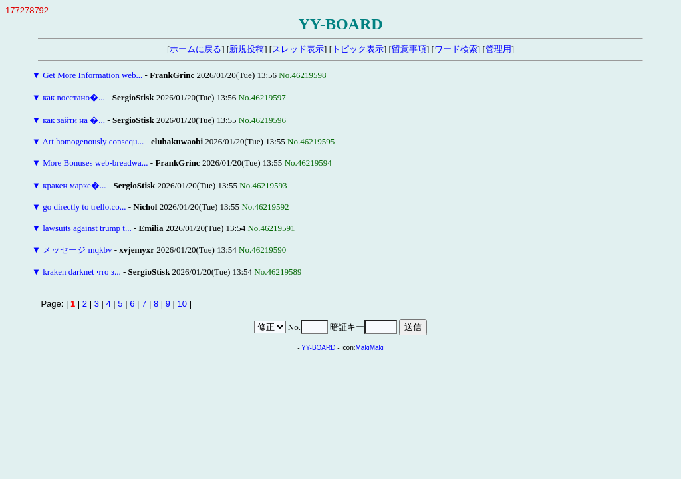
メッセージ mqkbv (77, 250)
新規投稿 (246, 49)
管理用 (498, 49)
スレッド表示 (298, 49)
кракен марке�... (74, 185)
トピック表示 (358, 49)
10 (182, 304)
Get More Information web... (92, 75)
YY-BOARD (318, 347)
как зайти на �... (74, 120)
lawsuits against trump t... (87, 228)
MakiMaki (370, 347)
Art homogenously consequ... (93, 141)
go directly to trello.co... (84, 207)
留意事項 (409, 49)
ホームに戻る (195, 49)
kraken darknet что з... (82, 272)
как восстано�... (74, 97)
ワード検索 (455, 49)
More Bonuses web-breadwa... (95, 163)
